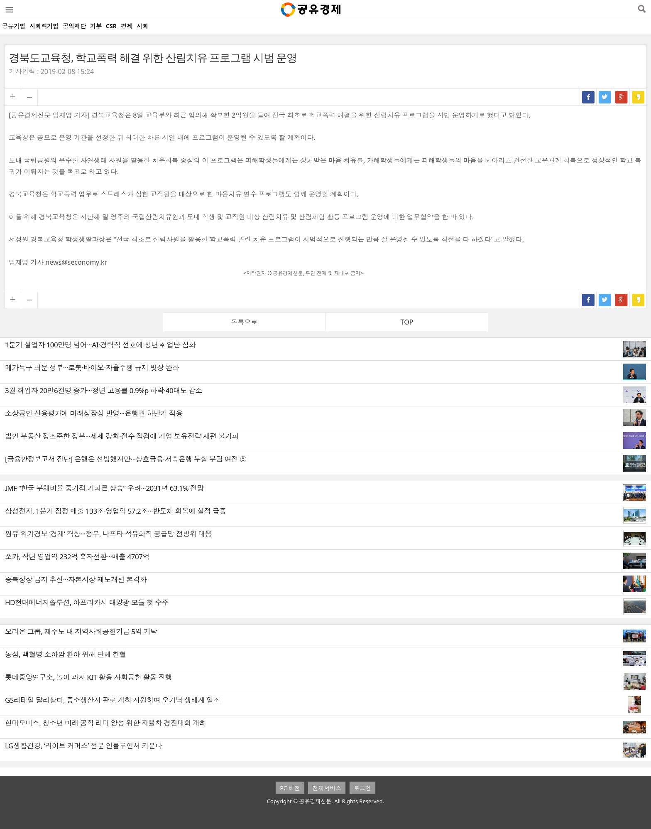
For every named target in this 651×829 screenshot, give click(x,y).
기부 (96, 26)
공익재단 (74, 26)
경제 (126, 26)
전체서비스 (326, 788)
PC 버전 (290, 788)
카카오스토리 (638, 97)
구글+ (621, 97)
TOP (407, 322)
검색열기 (641, 9)
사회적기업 (44, 26)
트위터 (605, 97)
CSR (111, 26)
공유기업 (13, 26)
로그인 (362, 788)
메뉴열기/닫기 (8, 9)
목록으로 (244, 322)
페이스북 (588, 97)
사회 (142, 26)
